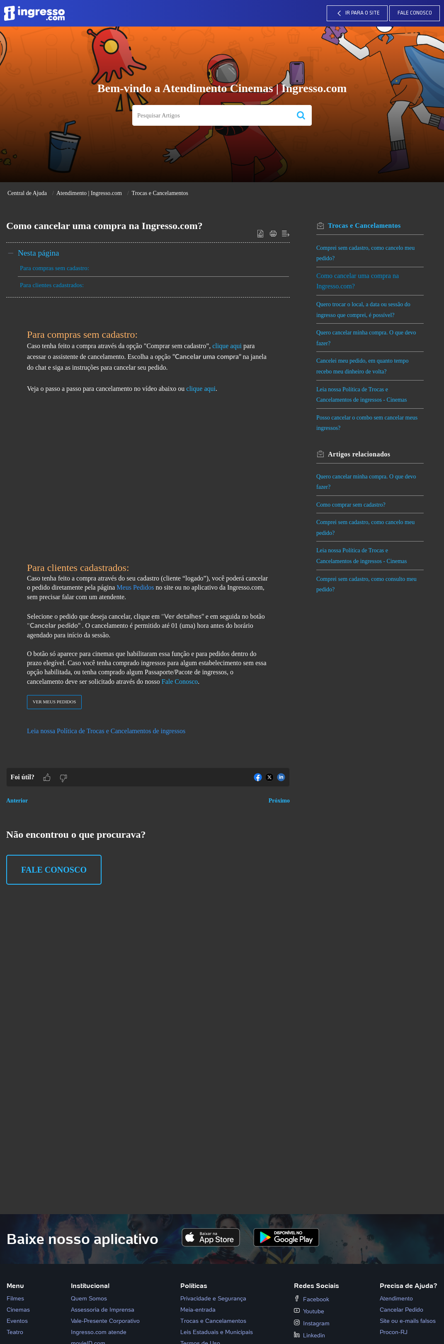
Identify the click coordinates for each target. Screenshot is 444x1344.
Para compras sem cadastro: (54, 268)
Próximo (279, 801)
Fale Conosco (415, 13)
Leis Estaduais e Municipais (216, 1332)
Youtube (309, 1311)
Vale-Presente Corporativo (105, 1320)
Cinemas (18, 1309)
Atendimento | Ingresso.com (89, 193)
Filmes (15, 1298)
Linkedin (309, 1335)
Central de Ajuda (27, 193)
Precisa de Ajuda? (408, 1285)
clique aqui (201, 388)
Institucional (90, 1285)
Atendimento (396, 1298)
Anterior (17, 801)
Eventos (17, 1320)
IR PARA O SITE (357, 13)
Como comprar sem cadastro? (351, 505)
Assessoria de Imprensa (102, 1309)
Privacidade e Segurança (213, 1298)
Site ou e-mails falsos (408, 1320)
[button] (301, 115)
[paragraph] (148, 538)
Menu (15, 1285)
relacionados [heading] (359, 454)
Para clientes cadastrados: (52, 285)
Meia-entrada (198, 1309)
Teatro (15, 1332)
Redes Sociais (316, 1285)
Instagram (312, 1323)
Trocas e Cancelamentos (160, 193)
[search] (211, 115)
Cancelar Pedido (401, 1309)
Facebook (311, 1299)
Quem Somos (89, 1298)
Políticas (193, 1285)
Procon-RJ (394, 1332)
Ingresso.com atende (98, 1332)
